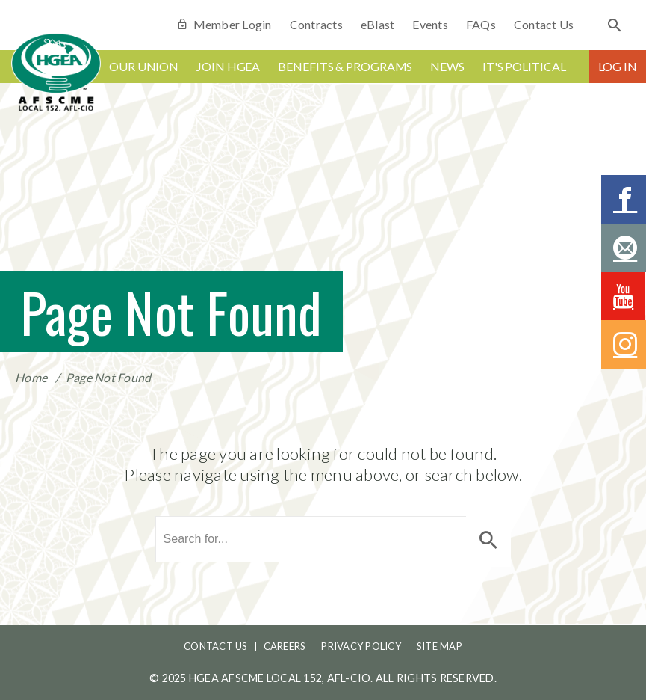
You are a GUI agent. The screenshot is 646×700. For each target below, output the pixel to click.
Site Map (439, 646)
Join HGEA (228, 66)
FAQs (481, 24)
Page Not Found (109, 377)
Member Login (223, 24)
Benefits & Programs (345, 66)
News (447, 66)
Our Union (143, 66)
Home (31, 377)
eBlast (378, 24)
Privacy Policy (361, 646)
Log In (617, 66)
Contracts (316, 24)
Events (430, 24)
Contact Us (544, 24)
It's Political (524, 66)
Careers (285, 646)
